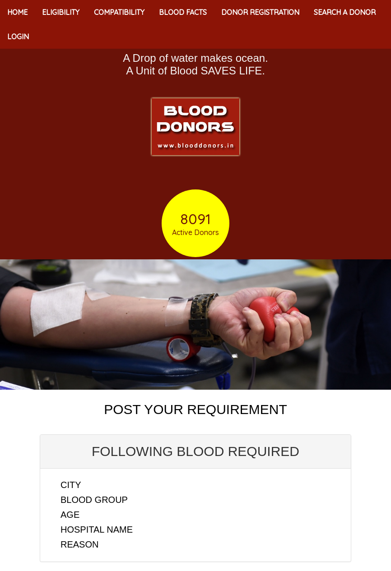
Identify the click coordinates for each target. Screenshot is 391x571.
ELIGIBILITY (60, 12)
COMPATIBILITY (119, 12)
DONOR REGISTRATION (260, 12)
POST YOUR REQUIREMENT (195, 409)
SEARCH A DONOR (345, 12)
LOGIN (18, 36)
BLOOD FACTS (183, 12)
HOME (17, 12)
